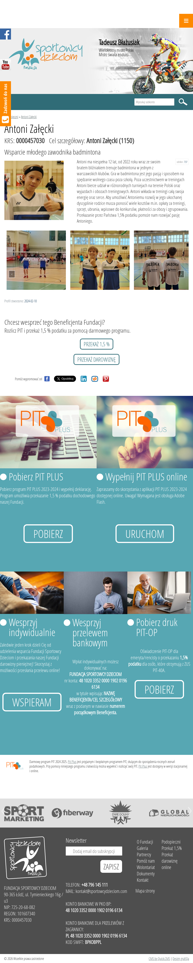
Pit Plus (72, 761)
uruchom (144, 534)
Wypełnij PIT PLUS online (146, 476)
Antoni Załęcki (29, 116)
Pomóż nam (146, 861)
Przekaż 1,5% (172, 848)
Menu (186, 21)
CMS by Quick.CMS (159, 958)
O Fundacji (145, 842)
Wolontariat (146, 867)
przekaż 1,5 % (97, 344)
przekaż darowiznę (96, 359)
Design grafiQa (181, 958)
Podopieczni (11, 116)
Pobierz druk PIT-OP (156, 627)
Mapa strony (145, 890)
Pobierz (48, 534)
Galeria (142, 848)
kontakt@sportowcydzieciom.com (101, 891)
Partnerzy (144, 854)
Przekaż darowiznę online (170, 860)
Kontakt (142, 880)
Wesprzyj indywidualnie (32, 627)
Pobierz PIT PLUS (36, 476)
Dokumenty (146, 873)
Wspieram (32, 702)
